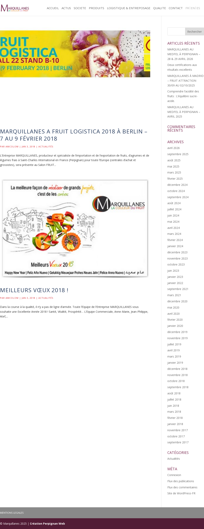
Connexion (174, 475)
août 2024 (173, 203)
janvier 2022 (175, 283)
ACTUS (66, 8)
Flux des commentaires (182, 487)
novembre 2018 (177, 375)
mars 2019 (174, 356)
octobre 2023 (176, 264)
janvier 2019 (175, 362)
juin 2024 (173, 215)
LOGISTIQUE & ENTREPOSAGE (128, 8)
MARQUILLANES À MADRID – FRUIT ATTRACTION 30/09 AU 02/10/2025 (185, 80)
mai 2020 (173, 307)
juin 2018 (173, 406)
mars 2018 (174, 411)
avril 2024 (173, 228)
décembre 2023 (177, 252)
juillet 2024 (174, 209)
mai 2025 (173, 166)
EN (193, 8)
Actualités (45, 146)
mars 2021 (174, 295)
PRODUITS (96, 8)
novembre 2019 (177, 338)
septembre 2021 (177, 289)
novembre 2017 (177, 430)
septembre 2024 (177, 197)
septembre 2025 (177, 154)
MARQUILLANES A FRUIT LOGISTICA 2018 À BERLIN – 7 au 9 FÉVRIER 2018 (73, 134)
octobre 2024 (176, 191)
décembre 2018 (177, 369)
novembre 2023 (177, 258)
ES (198, 8)
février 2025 (175, 178)
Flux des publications (180, 481)
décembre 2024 (177, 185)
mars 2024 (174, 234)
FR (187, 8)
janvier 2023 (175, 277)
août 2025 (173, 160)
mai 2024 (173, 221)
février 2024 (175, 240)
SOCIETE (80, 8)
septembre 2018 (177, 387)
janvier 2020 (175, 326)
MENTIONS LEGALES (12, 512)
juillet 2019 (174, 344)
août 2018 (173, 393)
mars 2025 (174, 172)
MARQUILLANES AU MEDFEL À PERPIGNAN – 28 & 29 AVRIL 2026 (183, 54)
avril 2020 (173, 313)
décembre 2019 (177, 332)
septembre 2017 (177, 442)
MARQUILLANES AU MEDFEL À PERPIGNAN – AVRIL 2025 (183, 112)
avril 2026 (173, 148)
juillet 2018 (174, 399)
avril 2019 (173, 350)
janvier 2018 (175, 424)
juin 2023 (173, 270)
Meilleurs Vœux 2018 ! (34, 290)
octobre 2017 (176, 436)
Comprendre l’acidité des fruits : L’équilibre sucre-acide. (183, 96)
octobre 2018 (176, 381)
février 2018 (175, 418)
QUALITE (159, 8)
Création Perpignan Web (47, 523)
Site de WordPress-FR (181, 493)
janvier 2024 (175, 246)
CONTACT (176, 8)
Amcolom (12, 146)
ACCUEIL (53, 8)
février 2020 (175, 319)
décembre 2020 (177, 301)
